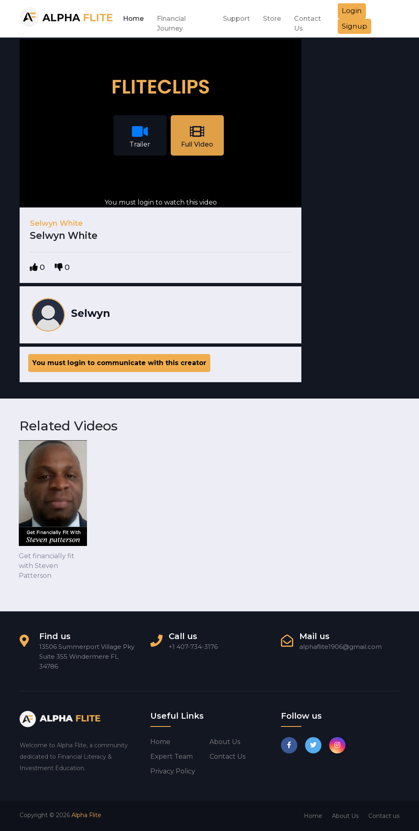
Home (133, 18)
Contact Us (307, 21)
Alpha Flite (86, 815)
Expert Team (171, 756)
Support (236, 18)
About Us (345, 816)
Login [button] (352, 11)
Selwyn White (56, 223)
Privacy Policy (172, 771)
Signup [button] (354, 26)
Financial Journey (171, 21)
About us (225, 742)
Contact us (227, 756)
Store (272, 18)
